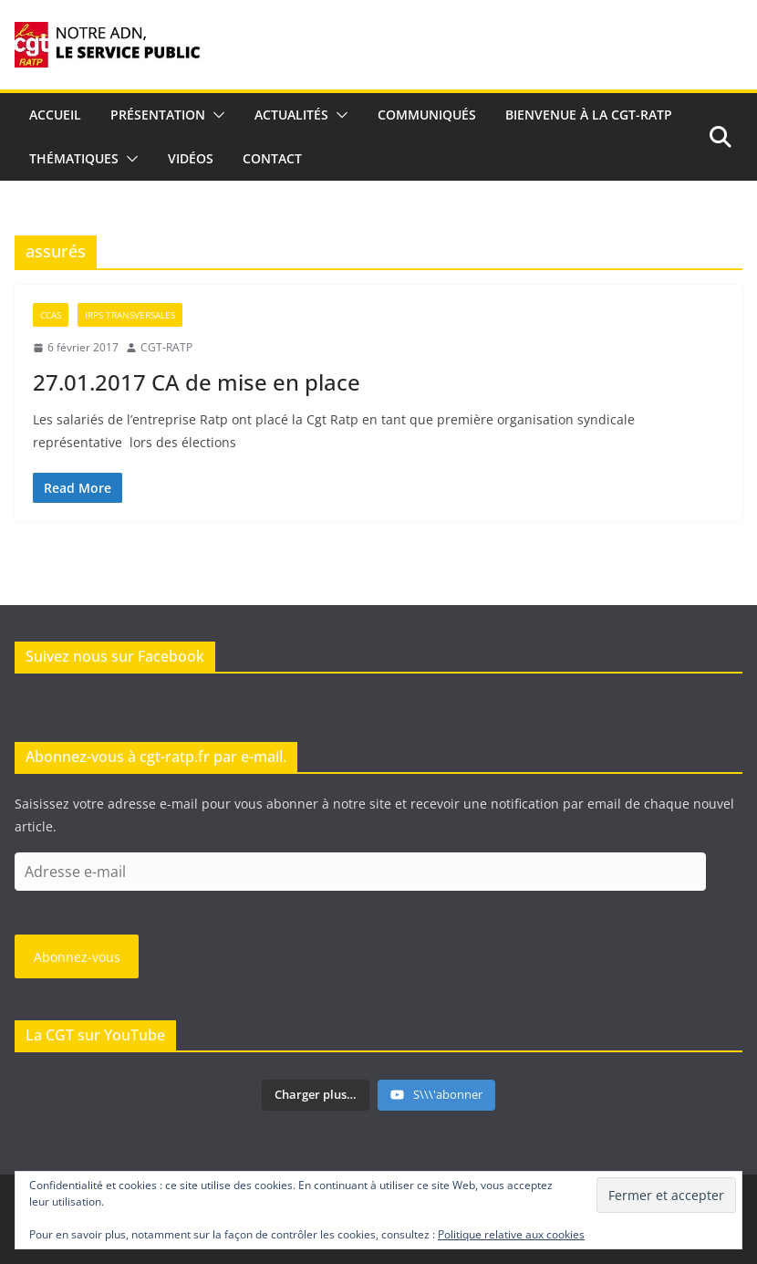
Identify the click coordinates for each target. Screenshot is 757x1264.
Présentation (157, 114)
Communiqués (427, 114)
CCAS (50, 314)
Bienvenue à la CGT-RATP (588, 114)
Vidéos (190, 158)
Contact (272, 158)
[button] (215, 115)
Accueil (55, 114)
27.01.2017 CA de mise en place (196, 382)
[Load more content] (315, 1095)
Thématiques (74, 158)
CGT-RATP (166, 347)
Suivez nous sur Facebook (115, 656)
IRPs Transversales (130, 314)
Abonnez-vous (77, 957)
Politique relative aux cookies (511, 1234)
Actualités (291, 114)
